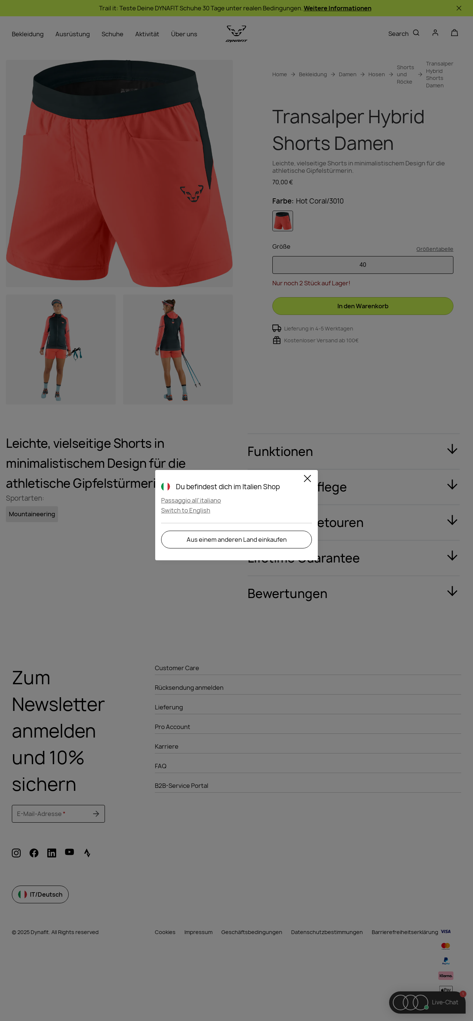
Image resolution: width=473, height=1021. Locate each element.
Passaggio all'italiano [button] (191, 500)
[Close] (307, 480)
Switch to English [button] (185, 510)
